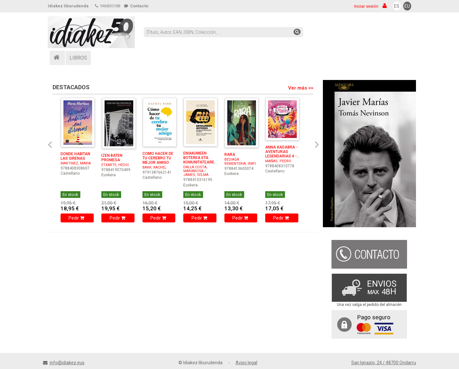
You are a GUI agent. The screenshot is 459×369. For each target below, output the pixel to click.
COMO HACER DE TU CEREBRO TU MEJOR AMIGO (157, 158)
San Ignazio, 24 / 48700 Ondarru (383, 362)
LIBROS (78, 58)
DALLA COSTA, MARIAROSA (195, 169)
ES (396, 6)
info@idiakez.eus (67, 362)
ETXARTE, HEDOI (115, 165)
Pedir (77, 218)
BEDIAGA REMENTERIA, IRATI (240, 161)
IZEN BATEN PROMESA (111, 157)
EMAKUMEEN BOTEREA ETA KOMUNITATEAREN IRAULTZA (200, 160)
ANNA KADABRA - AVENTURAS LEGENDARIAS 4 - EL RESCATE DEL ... (282, 154)
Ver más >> (300, 88)
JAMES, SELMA (195, 175)
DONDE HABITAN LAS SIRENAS (75, 156)
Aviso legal (246, 362)
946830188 (107, 6)
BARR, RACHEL (154, 167)
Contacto (136, 6)
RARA (229, 154)
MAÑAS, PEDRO (278, 161)
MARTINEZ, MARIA (76, 163)
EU (407, 6)
